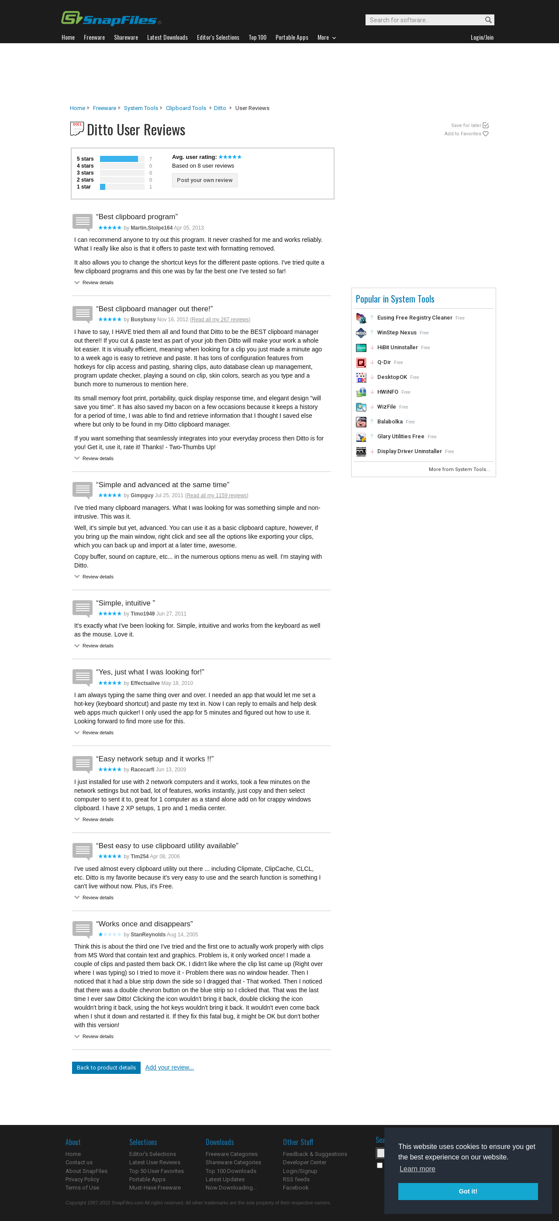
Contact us (79, 1162)
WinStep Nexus (397, 332)
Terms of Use (82, 1187)
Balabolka (390, 421)
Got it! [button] (468, 1191)
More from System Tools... (460, 469)
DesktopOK (392, 377)
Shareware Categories (233, 1162)
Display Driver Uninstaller (409, 451)
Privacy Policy (82, 1179)
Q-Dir (384, 362)
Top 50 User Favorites (156, 1171)
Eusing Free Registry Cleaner (414, 317)
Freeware (104, 108)
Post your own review (205, 180)
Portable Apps (147, 1179)
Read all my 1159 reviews (216, 495)
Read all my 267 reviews (220, 319)
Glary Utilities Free (400, 436)
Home (77, 108)
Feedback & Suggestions (315, 1154)
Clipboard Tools (186, 108)
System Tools (141, 108)
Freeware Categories (232, 1154)
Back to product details (106, 1067)
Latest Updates (225, 1179)
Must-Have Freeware (155, 1187)
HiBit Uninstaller (397, 347)
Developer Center (304, 1162)
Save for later (466, 125)
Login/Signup (300, 1171)
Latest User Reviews (154, 1162)
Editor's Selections (152, 1154)
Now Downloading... (231, 1187)
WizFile (386, 406)
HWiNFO (387, 392)
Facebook (296, 1187)
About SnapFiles (86, 1171)
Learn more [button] (417, 1169)
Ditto (220, 108)
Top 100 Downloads (231, 1171)
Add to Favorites (463, 134)
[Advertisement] (279, 73)
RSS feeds (296, 1179)
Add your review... (169, 1067)
